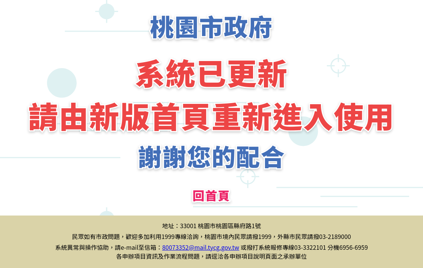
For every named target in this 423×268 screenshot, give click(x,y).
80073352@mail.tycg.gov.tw (200, 247)
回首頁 (211, 195)
